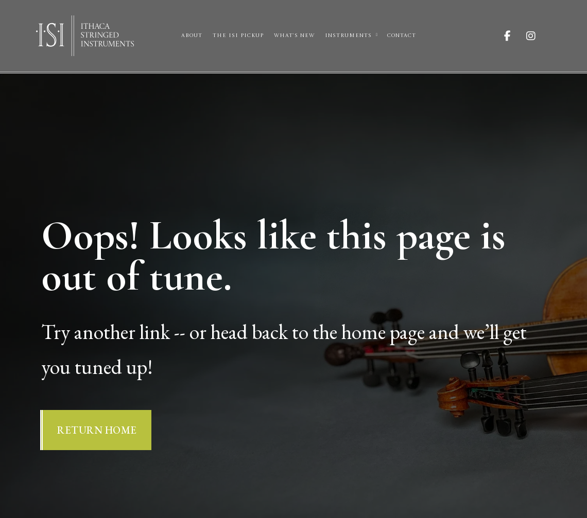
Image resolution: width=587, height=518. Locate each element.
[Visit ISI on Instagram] (538, 36)
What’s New (294, 35)
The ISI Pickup (238, 35)
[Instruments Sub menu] (376, 35)
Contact (401, 35)
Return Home (97, 430)
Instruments (348, 35)
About (191, 35)
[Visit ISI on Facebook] (515, 36)
